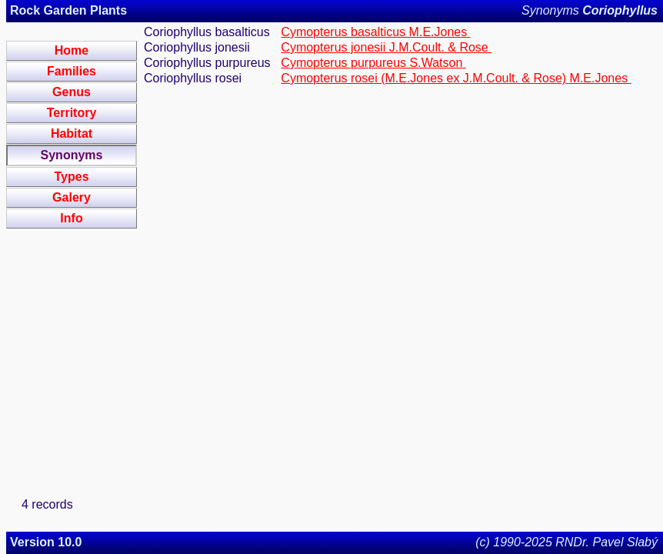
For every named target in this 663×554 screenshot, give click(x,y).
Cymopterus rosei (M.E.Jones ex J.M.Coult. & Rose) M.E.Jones (456, 78)
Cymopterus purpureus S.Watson (373, 62)
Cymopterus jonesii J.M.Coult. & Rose (386, 47)
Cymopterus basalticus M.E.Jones (375, 31)
